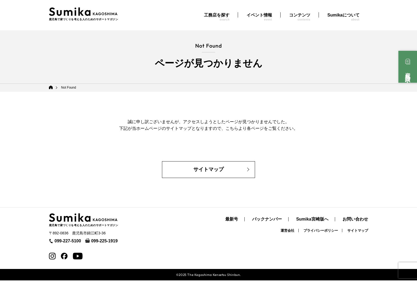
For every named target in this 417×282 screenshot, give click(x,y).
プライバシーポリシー (320, 232)
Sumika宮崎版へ (312, 221)
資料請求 (408, 71)
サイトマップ (208, 170)
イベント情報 (259, 17)
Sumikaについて (343, 17)
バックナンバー (267, 221)
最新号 (231, 221)
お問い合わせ (355, 221)
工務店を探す (217, 17)
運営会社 (287, 232)
